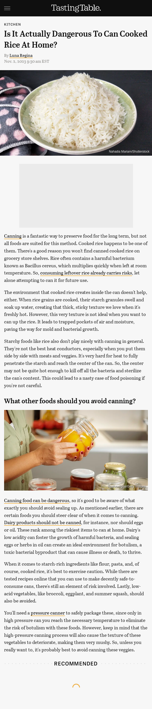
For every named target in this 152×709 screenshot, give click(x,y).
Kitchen (12, 24)
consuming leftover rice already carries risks (86, 272)
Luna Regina (21, 55)
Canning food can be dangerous (36, 500)
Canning (13, 235)
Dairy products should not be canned (42, 522)
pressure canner (48, 612)
